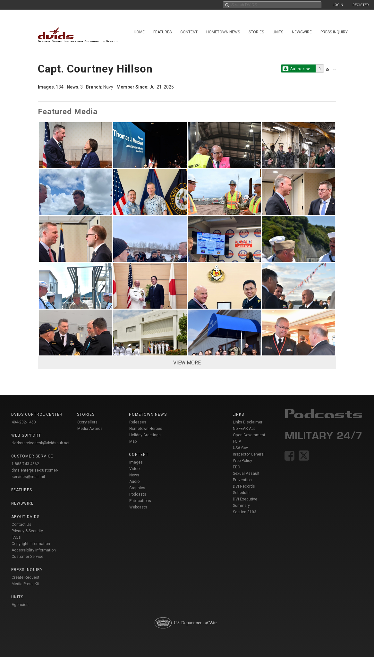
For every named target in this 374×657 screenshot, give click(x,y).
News (134, 475)
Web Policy (242, 460)
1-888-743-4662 (25, 464)
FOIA (237, 441)
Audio (134, 481)
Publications (140, 501)
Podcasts (137, 494)
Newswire (302, 32)
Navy (108, 87)
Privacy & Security (27, 531)
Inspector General (249, 454)
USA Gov (240, 448)
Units (278, 32)
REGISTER (361, 5)
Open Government (249, 435)
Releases (137, 422)
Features (162, 32)
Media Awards (90, 428)
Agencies (20, 604)
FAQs (16, 537)
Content (189, 32)
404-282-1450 (24, 422)
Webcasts (138, 507)
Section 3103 (244, 512)
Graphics (137, 488)
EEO (236, 467)
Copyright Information (31, 544)
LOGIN (338, 5)
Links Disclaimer (247, 422)
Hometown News (223, 32)
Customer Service (27, 556)
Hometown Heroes (145, 428)
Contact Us (21, 524)
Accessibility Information (34, 550)
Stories (256, 32)
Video (134, 468)
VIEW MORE (187, 363)
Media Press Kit (25, 584)
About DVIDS (25, 517)
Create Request (25, 577)
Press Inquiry (334, 32)
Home (139, 32)
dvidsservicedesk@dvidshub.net (41, 443)
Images (136, 462)
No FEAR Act (244, 428)
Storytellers (87, 422)
